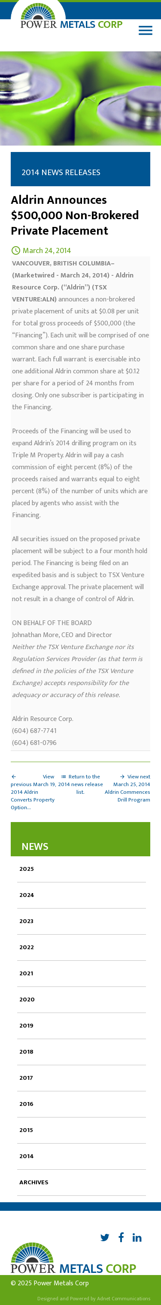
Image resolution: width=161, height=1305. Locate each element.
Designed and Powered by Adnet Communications (93, 1298)
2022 (26, 947)
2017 (26, 1078)
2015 (26, 1130)
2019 (26, 1025)
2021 (26, 973)
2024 (26, 895)
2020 (27, 999)
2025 (26, 869)
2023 (26, 921)
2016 (26, 1104)
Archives (34, 1182)
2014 (26, 1156)
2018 (26, 1051)
